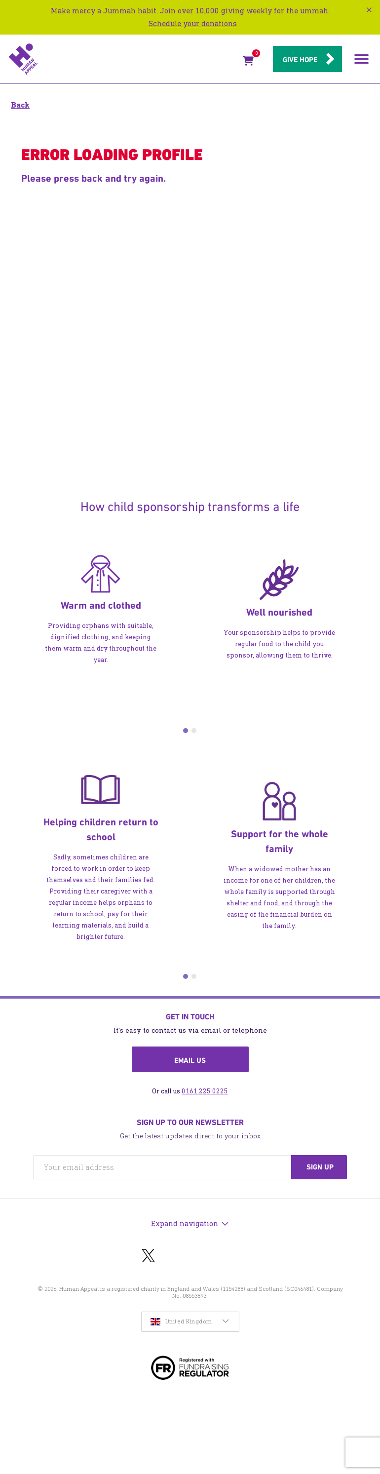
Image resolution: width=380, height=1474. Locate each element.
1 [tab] (185, 730)
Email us (190, 1060)
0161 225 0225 (205, 1091)
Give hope (300, 59)
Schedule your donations (193, 23)
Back (20, 105)
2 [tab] (193, 730)
